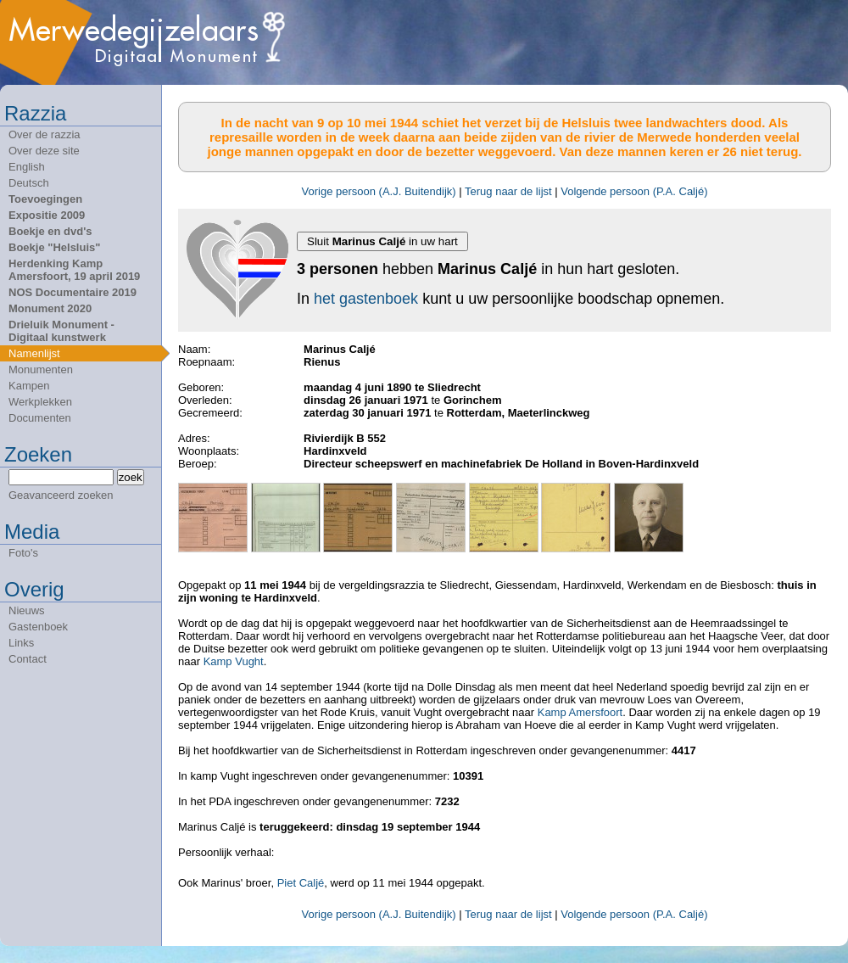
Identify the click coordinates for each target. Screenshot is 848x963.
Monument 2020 (50, 308)
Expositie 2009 (46, 215)
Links (21, 642)
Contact (27, 658)
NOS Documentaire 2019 (72, 292)
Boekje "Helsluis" (54, 247)
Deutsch (28, 182)
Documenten (39, 418)
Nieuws (26, 610)
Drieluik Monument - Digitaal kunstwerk (61, 331)
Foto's (23, 552)
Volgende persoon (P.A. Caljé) (634, 191)
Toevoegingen (45, 199)
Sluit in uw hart (382, 241)
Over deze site (44, 150)
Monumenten (40, 369)
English (26, 166)
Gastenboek (38, 626)
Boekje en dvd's (50, 231)
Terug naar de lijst (508, 191)
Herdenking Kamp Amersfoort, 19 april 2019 (74, 270)
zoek (130, 477)
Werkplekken (40, 401)
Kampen (28, 385)
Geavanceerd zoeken (61, 495)
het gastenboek (366, 298)
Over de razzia (44, 134)
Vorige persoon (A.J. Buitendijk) (379, 191)
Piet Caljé (301, 882)
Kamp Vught (234, 661)
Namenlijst (34, 353)
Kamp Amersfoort (580, 712)
